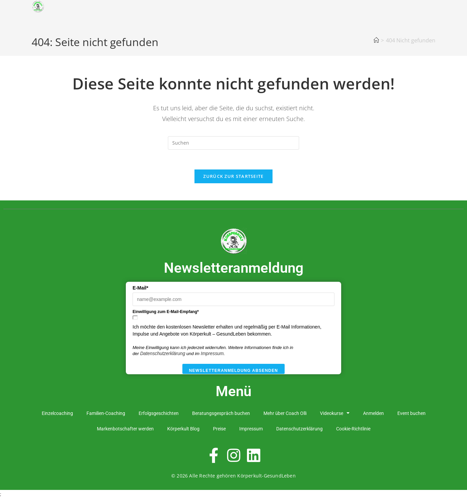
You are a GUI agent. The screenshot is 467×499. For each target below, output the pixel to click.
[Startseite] (376, 40)
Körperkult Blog (183, 429)
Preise (219, 429)
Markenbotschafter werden (125, 429)
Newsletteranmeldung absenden (233, 371)
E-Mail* (140, 289)
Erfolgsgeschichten (159, 414)
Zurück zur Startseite (233, 177)
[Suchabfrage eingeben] (233, 143)
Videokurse (335, 414)
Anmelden (373, 414)
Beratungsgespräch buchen (221, 414)
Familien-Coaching (105, 414)
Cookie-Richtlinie (353, 429)
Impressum (212, 354)
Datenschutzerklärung (162, 354)
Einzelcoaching (57, 414)
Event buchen (411, 414)
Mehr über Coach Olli (285, 414)
